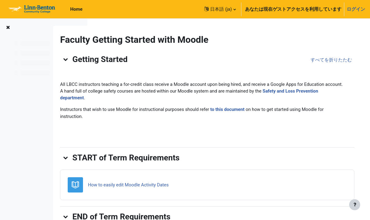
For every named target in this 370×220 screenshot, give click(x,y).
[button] (220, 9)
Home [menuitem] (76, 9)
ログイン (356, 9)
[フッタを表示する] (354, 204)
